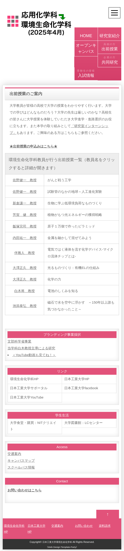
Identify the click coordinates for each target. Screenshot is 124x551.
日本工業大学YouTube (27, 398)
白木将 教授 (24, 291)
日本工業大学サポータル (28, 388)
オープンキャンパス (86, 48)
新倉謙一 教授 (25, 203)
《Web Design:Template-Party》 (62, 548)
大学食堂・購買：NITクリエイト (33, 426)
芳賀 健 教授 (25, 215)
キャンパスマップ (21, 461)
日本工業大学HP (76, 379)
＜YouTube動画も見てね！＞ (34, 355)
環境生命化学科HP (24, 379)
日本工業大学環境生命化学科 (57, 543)
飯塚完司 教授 (25, 226)
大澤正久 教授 (25, 268)
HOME (86, 33)
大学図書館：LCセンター (83, 423)
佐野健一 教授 (25, 180)
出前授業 (109, 46)
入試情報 (86, 73)
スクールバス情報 (21, 468)
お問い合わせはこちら (24, 491)
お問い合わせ (84, 527)
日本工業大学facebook (81, 388)
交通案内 (14, 455)
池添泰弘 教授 (25, 306)
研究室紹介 (109, 33)
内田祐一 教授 (25, 238)
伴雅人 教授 (24, 253)
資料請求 (105, 527)
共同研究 (109, 60)
